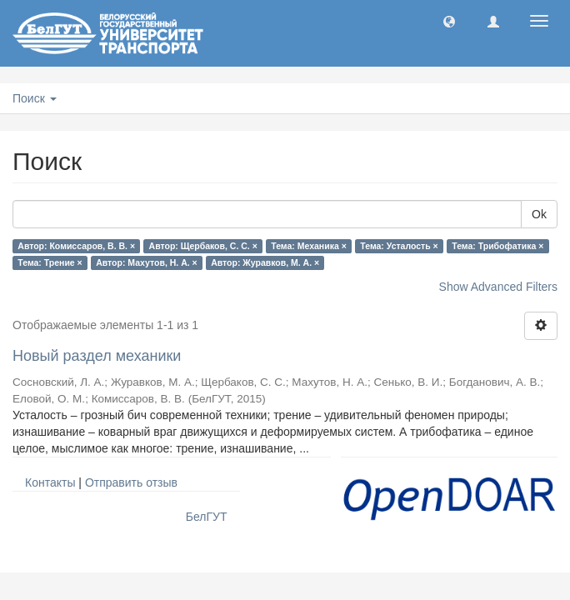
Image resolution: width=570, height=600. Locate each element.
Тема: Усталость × (399, 246)
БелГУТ (207, 516)
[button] (449, 21)
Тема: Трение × (50, 263)
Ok (539, 214)
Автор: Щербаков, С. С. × (203, 246)
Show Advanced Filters (498, 286)
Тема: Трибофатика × (497, 246)
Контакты (50, 482)
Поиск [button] (34, 98)
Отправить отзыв (131, 482)
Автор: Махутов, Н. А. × (146, 263)
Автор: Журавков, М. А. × (265, 263)
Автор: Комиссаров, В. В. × (76, 246)
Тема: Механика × (309, 246)
